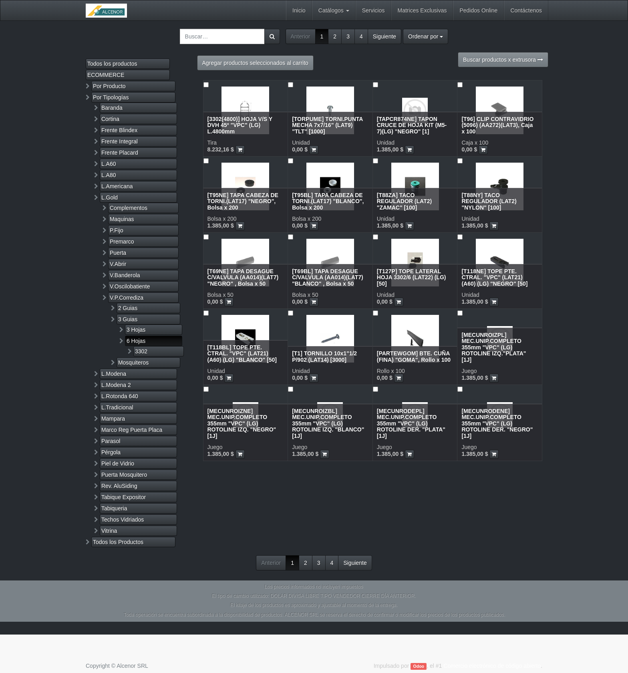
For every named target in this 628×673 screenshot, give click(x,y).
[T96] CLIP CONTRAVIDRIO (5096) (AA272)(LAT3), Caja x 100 (497, 125)
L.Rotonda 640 (119, 396)
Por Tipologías (111, 97)
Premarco (122, 241)
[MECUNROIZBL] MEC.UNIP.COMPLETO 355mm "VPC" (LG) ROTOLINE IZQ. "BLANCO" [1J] (328, 423)
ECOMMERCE (106, 75)
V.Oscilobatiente (130, 286)
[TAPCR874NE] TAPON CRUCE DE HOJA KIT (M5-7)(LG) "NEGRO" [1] (412, 125)
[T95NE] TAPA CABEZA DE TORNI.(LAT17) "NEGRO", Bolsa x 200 (242, 201)
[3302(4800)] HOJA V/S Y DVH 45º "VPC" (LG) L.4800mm (239, 125)
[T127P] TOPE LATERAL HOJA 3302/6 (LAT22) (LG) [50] (411, 277)
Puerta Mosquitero (124, 475)
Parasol (110, 441)
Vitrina (109, 531)
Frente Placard (119, 152)
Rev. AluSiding (119, 486)
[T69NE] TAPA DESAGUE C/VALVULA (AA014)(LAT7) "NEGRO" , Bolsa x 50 (243, 277)
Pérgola (111, 452)
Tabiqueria (114, 508)
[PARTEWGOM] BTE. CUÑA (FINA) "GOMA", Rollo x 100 (414, 356)
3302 (141, 351)
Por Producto (109, 86)
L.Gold (109, 197)
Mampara (113, 418)
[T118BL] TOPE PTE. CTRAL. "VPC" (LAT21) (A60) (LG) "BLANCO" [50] (242, 353)
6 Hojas (136, 341)
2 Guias (127, 308)
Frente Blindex (119, 130)
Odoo (418, 666)
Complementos (128, 208)
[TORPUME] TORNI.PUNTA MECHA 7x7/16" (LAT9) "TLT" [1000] (327, 125)
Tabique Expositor (123, 497)
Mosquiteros (133, 362)
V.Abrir (118, 264)
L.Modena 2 (116, 385)
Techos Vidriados (122, 519)
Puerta (118, 253)
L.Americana (117, 186)
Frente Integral (119, 141)
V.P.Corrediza (126, 297)
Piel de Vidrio (117, 463)
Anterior (300, 36)
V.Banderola (125, 275)
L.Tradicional (117, 407)
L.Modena (113, 374)
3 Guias (127, 319)
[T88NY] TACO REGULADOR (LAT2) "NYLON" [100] (488, 201)
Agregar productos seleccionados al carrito (255, 63)
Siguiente (384, 36)
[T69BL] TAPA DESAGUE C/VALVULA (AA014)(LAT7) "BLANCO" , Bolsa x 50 (327, 277)
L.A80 (108, 175)
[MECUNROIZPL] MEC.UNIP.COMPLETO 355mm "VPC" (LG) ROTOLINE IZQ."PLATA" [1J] (493, 347)
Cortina (110, 119)
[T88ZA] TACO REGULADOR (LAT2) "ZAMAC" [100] (404, 201)
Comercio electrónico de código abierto (492, 666)
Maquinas (122, 219)
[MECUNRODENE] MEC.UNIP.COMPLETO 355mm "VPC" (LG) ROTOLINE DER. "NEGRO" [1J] (497, 423)
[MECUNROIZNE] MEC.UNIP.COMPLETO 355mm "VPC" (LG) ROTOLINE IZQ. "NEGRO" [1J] (241, 423)
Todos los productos (112, 63)
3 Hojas (136, 329)
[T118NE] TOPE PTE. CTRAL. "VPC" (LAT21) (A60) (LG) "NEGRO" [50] (494, 277)
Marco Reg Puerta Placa (132, 430)
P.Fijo (116, 230)
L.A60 (108, 164)
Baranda (112, 108)
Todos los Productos (118, 542)
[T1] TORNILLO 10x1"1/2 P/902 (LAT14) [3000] (324, 356)
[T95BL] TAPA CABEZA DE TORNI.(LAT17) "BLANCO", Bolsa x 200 (328, 201)
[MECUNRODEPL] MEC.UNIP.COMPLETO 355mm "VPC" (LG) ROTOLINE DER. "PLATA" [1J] (411, 423)
